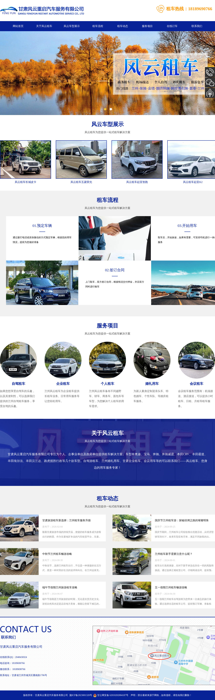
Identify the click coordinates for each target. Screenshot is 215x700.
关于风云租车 (44, 26)
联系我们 (196, 26)
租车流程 (97, 26)
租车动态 (122, 26)
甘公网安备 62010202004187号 (110, 695)
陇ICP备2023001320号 (81, 695)
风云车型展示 (72, 26)
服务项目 (147, 26)
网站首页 (18, 26)
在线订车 (172, 26)
